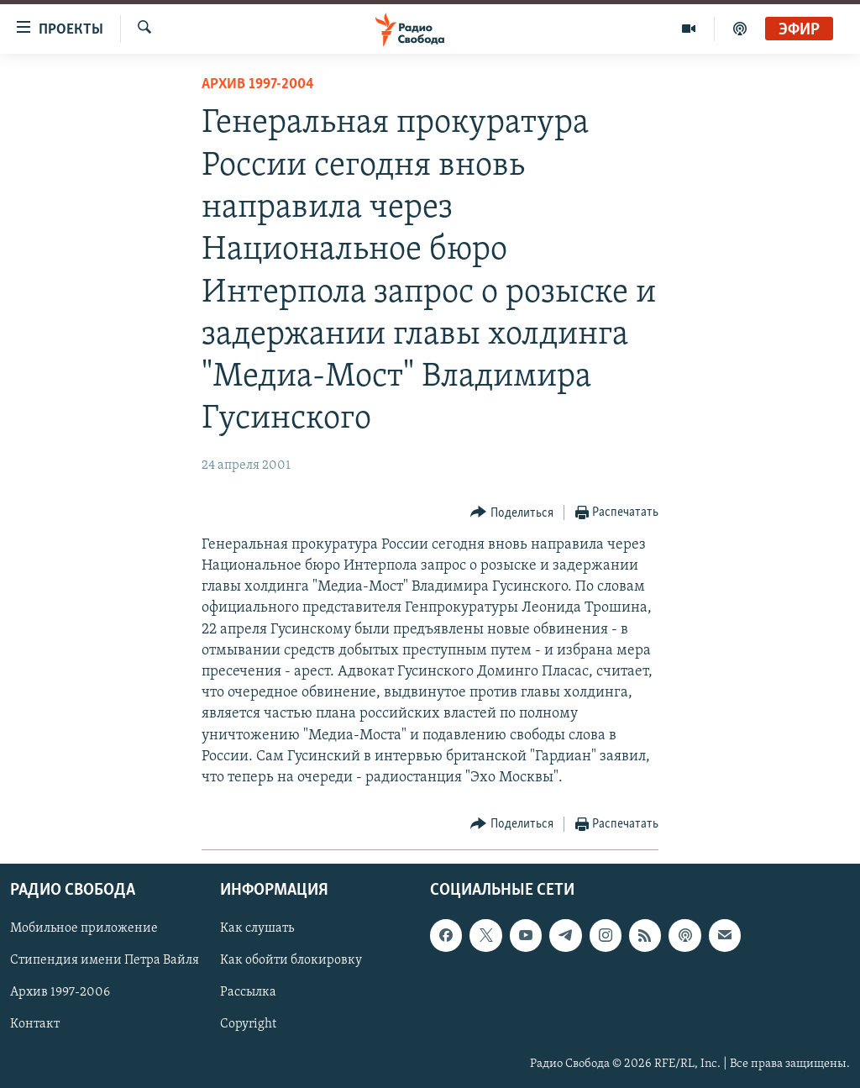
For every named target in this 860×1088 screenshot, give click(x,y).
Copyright (248, 1025)
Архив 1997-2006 (60, 993)
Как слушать (257, 929)
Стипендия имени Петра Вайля (104, 961)
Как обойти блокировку (291, 961)
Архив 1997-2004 (258, 84)
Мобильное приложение (84, 929)
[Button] (511, 513)
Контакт (35, 1025)
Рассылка (248, 993)
